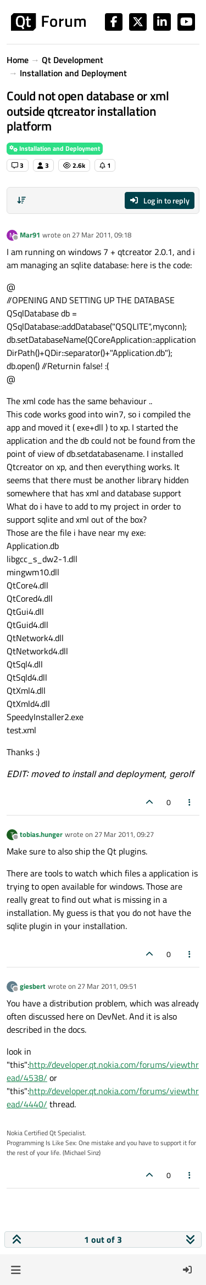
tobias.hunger (41, 834)
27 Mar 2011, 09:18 (101, 234)
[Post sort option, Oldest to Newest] (21, 200)
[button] (15, 1270)
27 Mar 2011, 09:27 (124, 834)
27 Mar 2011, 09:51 (107, 986)
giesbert (33, 986)
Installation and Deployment (54, 148)
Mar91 (30, 234)
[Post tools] (190, 802)
